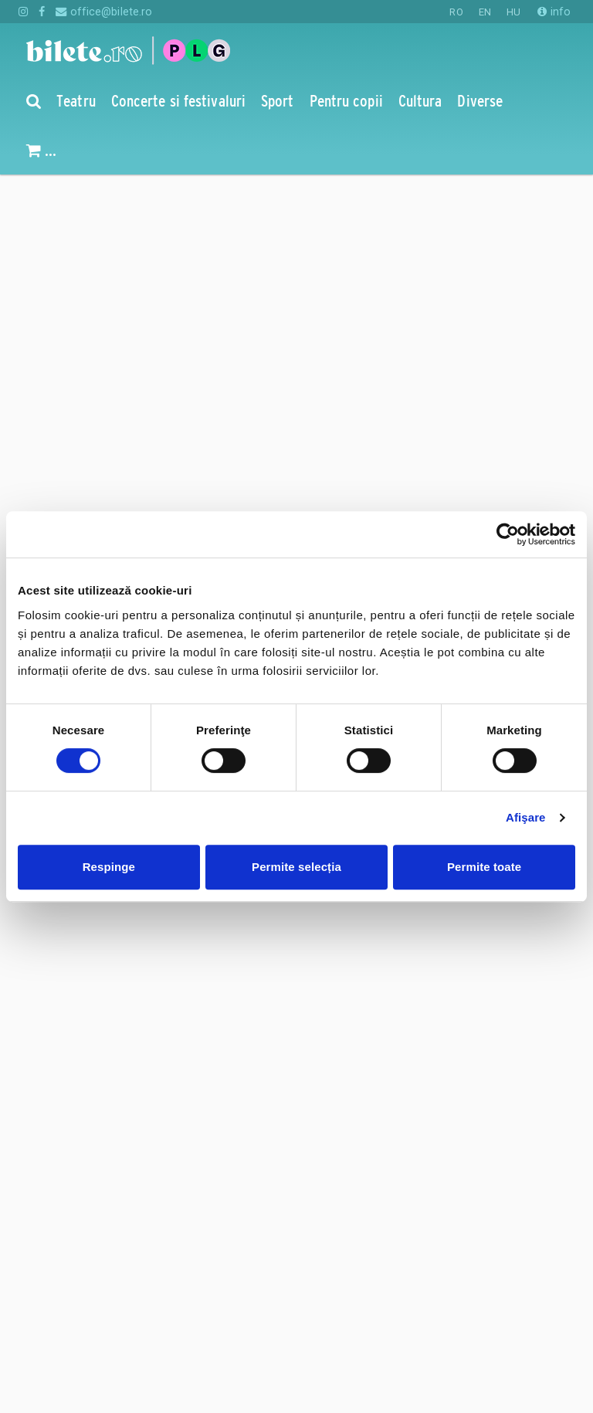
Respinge (109, 866)
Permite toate (484, 866)
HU (513, 12)
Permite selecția (296, 866)
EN (485, 12)
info (554, 11)
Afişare (526, 817)
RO (456, 12)
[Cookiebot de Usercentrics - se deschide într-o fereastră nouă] (507, 534)
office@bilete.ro (104, 11)
